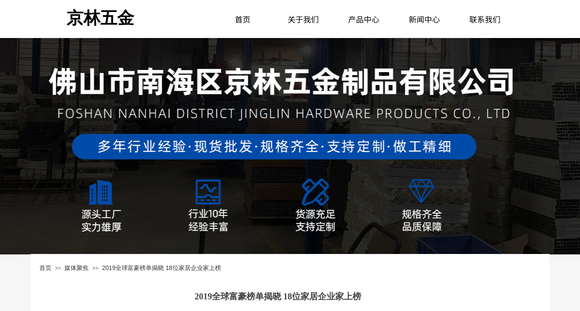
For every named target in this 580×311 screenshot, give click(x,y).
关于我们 (303, 19)
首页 (45, 267)
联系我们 (484, 19)
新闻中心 (424, 19)
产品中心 (363, 19)
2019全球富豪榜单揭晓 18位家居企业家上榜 (161, 267)
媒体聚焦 (76, 267)
